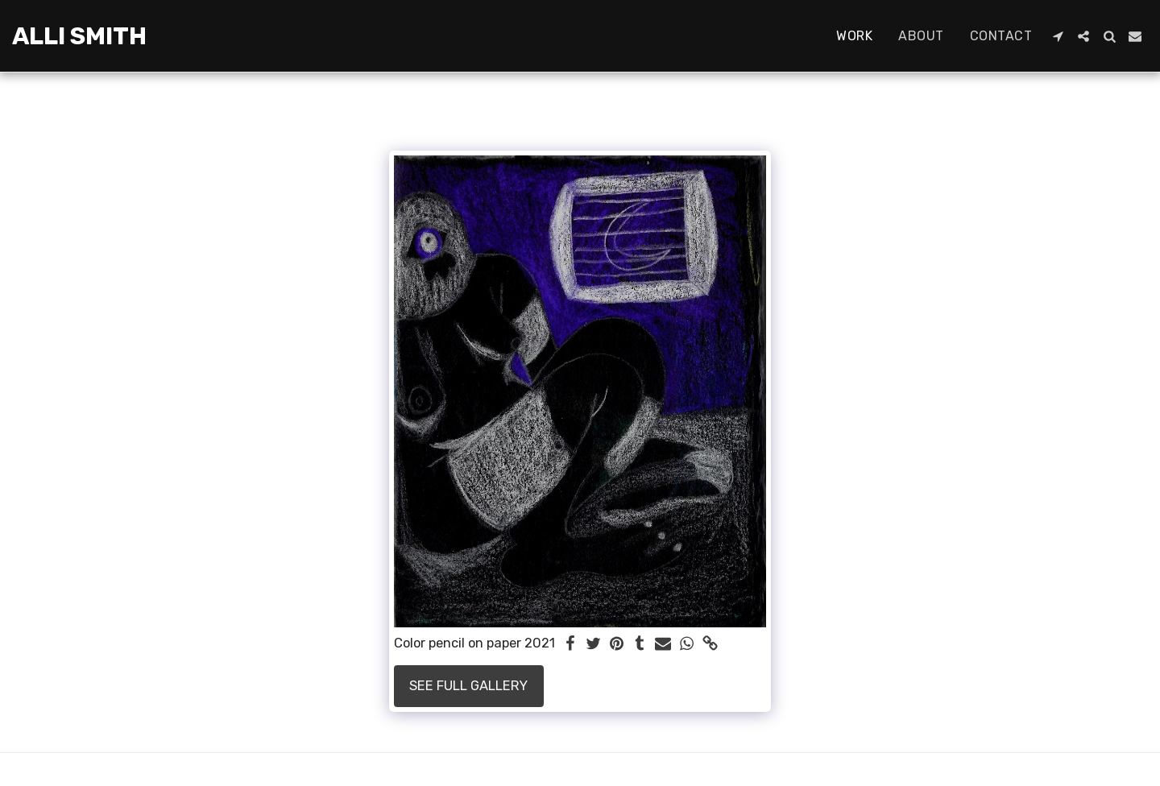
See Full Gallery (468, 685)
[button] (1058, 36)
